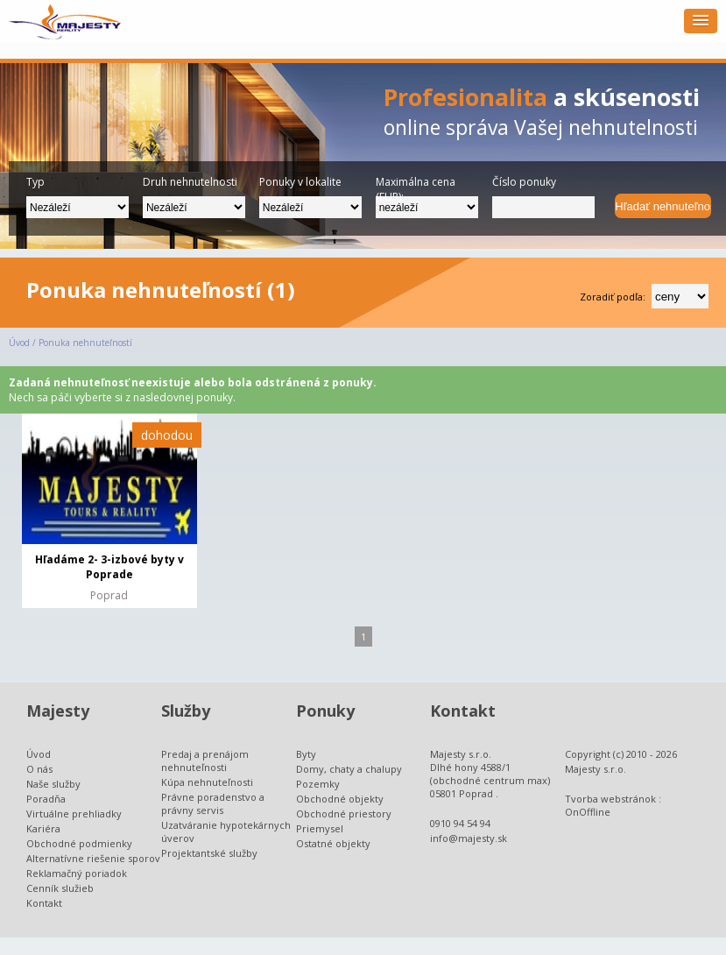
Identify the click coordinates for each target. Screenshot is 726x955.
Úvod (19, 342)
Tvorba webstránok (610, 798)
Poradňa (46, 798)
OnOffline (587, 811)
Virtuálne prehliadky (74, 813)
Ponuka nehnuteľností (85, 342)
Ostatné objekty (333, 843)
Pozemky (318, 783)
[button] (700, 21)
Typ (35, 181)
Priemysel (319, 828)
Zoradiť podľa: (612, 296)
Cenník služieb (60, 888)
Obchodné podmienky (79, 843)
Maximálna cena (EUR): (415, 185)
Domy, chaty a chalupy (349, 768)
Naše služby (53, 783)
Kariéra (43, 828)
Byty (306, 753)
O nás (39, 768)
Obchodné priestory (343, 813)
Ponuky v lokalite (300, 181)
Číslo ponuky (524, 181)
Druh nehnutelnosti (190, 181)
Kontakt (44, 902)
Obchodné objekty (340, 798)
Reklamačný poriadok (76, 873)
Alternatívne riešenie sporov (93, 858)
